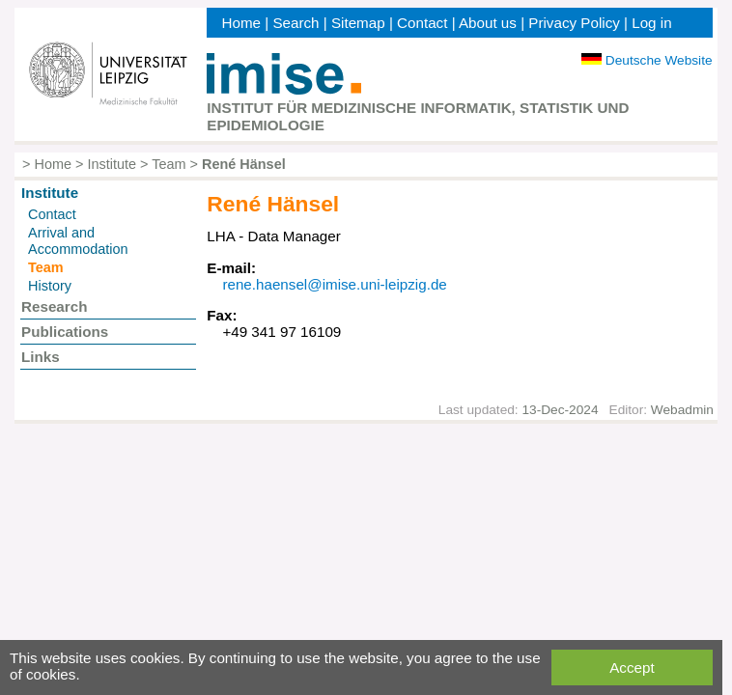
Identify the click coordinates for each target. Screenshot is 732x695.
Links (40, 356)
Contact (422, 22)
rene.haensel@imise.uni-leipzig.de (334, 284)
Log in (651, 22)
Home (242, 22)
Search (295, 22)
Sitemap (358, 22)
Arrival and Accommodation (78, 241)
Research (54, 306)
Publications (64, 331)
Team (168, 164)
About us (488, 22)
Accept (631, 667)
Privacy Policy (574, 22)
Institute (111, 164)
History (49, 285)
